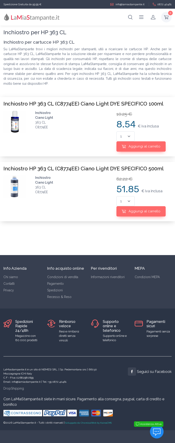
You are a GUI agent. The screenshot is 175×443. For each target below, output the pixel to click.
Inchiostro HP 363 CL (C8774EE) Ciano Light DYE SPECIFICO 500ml (83, 168)
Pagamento (55, 283)
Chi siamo (10, 277)
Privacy (8, 290)
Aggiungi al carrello (141, 146)
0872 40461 (162, 4)
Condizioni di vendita (62, 277)
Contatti (9, 283)
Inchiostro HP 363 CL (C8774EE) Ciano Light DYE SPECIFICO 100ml (83, 104)
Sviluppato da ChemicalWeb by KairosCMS (88, 423)
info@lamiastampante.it (127, 4)
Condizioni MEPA (147, 277)
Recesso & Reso (59, 297)
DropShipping (13, 388)
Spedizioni (55, 290)
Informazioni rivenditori (108, 277)
